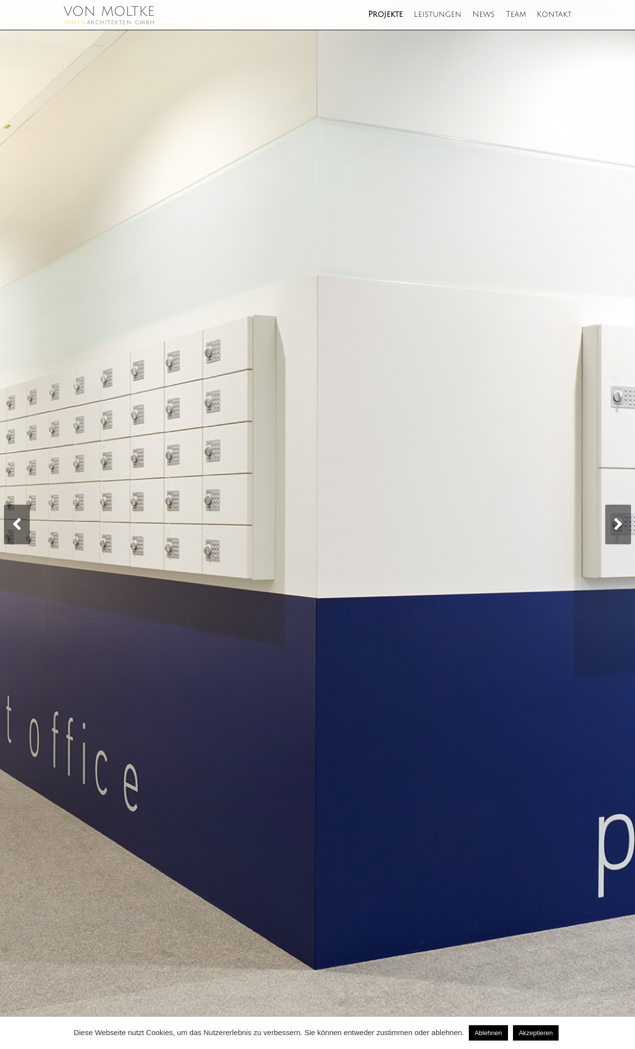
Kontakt (554, 14)
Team (516, 14)
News (483, 14)
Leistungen (437, 14)
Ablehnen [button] (488, 1033)
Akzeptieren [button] (536, 1033)
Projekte (385, 14)
